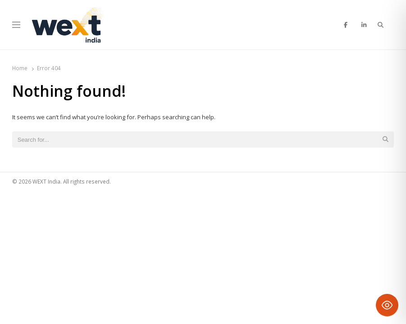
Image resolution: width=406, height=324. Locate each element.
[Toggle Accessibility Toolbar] (387, 305)
